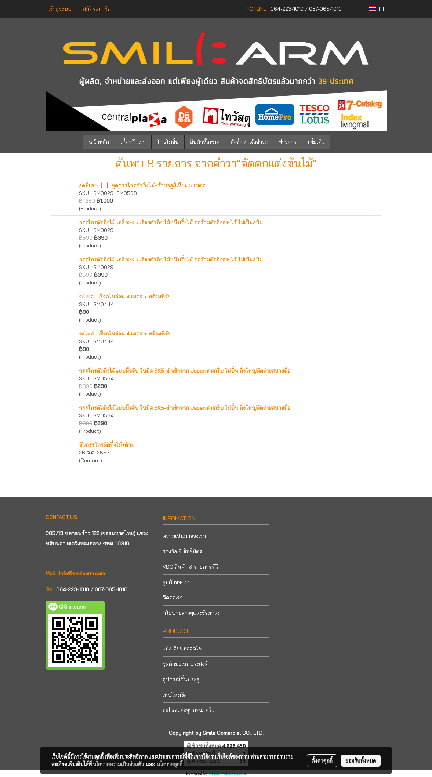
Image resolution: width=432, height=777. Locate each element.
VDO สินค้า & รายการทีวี (190, 566)
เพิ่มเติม (316, 142)
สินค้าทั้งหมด (204, 142)
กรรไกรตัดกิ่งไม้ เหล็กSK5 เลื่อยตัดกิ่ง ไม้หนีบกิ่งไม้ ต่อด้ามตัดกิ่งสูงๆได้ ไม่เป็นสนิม (171, 222)
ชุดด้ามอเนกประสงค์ (185, 664)
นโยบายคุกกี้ (169, 764)
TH (376, 9)
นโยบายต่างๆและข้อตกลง (191, 613)
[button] (341, 142)
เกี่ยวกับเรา (133, 142)
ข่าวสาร (288, 142)
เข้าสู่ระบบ (60, 9)
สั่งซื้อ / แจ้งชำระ (249, 142)
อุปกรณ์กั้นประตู (181, 679)
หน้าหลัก (99, 142)
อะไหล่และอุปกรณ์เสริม (189, 710)
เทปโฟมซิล (175, 694)
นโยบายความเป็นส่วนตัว (118, 764)
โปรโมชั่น (168, 142)
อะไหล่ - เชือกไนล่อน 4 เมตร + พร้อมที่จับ (125, 296)
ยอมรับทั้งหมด (360, 760)
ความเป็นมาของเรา (184, 536)
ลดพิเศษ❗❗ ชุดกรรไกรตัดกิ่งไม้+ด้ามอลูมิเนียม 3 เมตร (142, 185)
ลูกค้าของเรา (177, 582)
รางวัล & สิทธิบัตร (182, 551)
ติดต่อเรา (173, 597)
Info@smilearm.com (82, 573)
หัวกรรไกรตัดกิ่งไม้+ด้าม (106, 445)
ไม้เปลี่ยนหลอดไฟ (182, 648)
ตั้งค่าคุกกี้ (322, 760)
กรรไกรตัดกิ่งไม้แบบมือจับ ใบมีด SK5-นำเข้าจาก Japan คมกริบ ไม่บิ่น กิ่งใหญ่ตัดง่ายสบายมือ (184, 370)
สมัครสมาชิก (97, 9)
